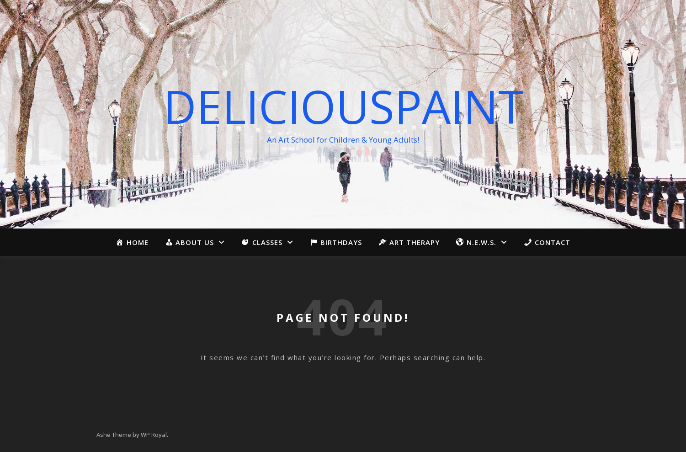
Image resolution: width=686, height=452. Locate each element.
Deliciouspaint (343, 106)
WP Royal (154, 435)
